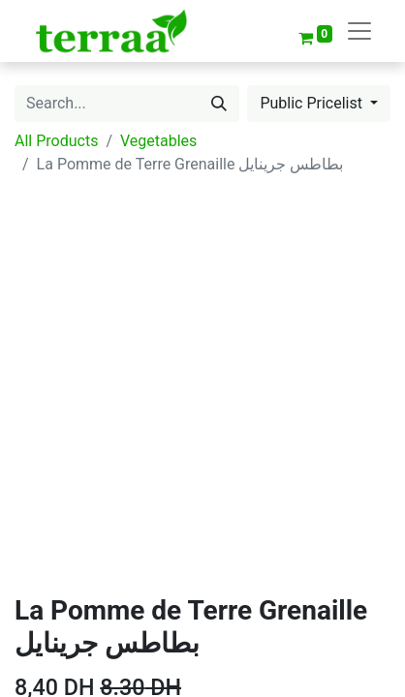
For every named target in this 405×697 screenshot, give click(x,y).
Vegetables (158, 141)
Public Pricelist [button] (313, 103)
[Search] (219, 103)
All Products (56, 141)
